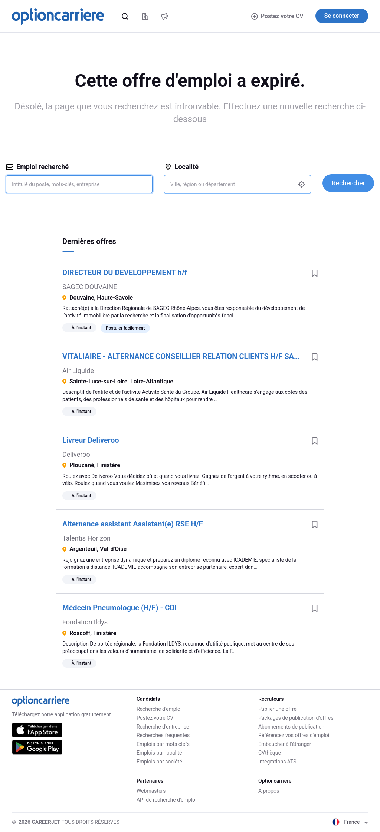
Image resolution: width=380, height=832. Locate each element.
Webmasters (151, 791)
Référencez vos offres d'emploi (293, 735)
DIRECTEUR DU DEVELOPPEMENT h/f (124, 272)
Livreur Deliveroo (90, 440)
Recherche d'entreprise (163, 727)
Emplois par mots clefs (163, 744)
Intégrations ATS (277, 762)
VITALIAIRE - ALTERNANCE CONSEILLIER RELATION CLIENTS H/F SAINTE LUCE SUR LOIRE (184, 356)
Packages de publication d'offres (295, 718)
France (350, 822)
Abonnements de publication (291, 727)
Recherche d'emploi (159, 709)
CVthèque (269, 753)
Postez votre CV (277, 16)
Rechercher (348, 183)
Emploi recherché (37, 167)
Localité (181, 167)
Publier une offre (277, 709)
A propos (268, 791)
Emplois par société (159, 762)
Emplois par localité (159, 753)
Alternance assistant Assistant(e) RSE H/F (132, 523)
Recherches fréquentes (163, 735)
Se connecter (341, 15)
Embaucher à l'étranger (284, 744)
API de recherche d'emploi (166, 800)
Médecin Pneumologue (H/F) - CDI (119, 607)
